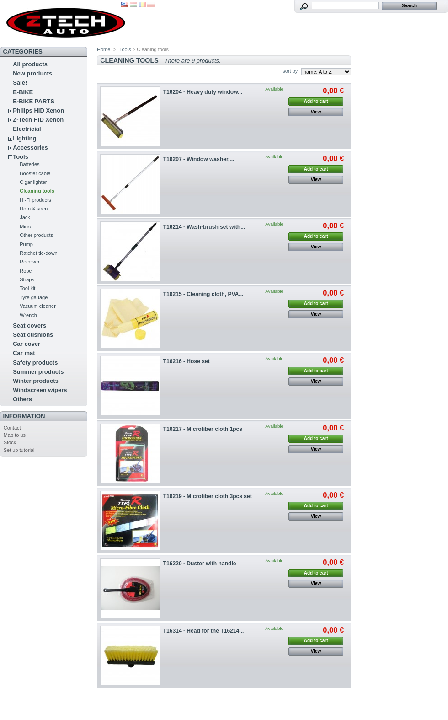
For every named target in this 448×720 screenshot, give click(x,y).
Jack (25, 217)
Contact (12, 427)
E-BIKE (23, 92)
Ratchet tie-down (39, 253)
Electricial (27, 128)
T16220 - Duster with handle (199, 563)
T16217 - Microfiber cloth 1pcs (202, 429)
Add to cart (316, 101)
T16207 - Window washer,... (199, 159)
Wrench (28, 315)
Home (103, 49)
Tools (20, 156)
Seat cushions (33, 334)
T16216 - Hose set (186, 361)
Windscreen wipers (40, 390)
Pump (26, 244)
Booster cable (35, 173)
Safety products (35, 362)
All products (30, 64)
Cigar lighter (33, 182)
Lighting (24, 138)
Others (22, 399)
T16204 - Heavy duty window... (203, 92)
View (316, 111)
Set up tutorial (19, 450)
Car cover (26, 343)
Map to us (15, 435)
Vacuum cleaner (38, 306)
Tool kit (27, 288)
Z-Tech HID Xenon (38, 119)
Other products (36, 235)
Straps (27, 279)
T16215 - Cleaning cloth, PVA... (203, 294)
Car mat (24, 352)
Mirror (26, 226)
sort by (290, 71)
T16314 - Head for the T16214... (203, 631)
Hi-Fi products (35, 200)
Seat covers (29, 325)
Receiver (29, 261)
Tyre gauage (34, 297)
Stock (10, 442)
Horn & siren (34, 208)
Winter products (36, 380)
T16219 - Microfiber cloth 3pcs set (207, 496)
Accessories (30, 147)
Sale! (20, 82)
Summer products (38, 371)
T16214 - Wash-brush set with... (204, 227)
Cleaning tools (37, 190)
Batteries (29, 164)
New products (32, 73)
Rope (26, 271)
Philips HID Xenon (38, 110)
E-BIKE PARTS (33, 101)
